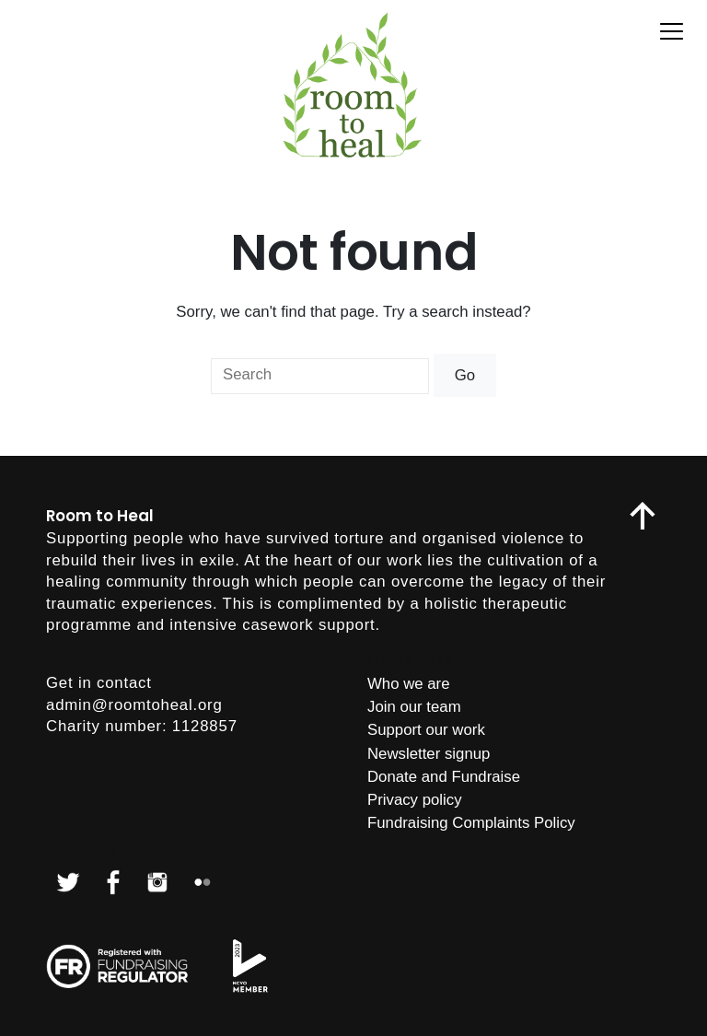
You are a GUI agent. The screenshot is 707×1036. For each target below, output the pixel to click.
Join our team (414, 707)
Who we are (408, 684)
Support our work (426, 730)
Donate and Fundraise (443, 777)
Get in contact (99, 683)
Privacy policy (414, 800)
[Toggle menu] (672, 31)
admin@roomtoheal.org (134, 705)
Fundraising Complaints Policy (471, 823)
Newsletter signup (428, 753)
